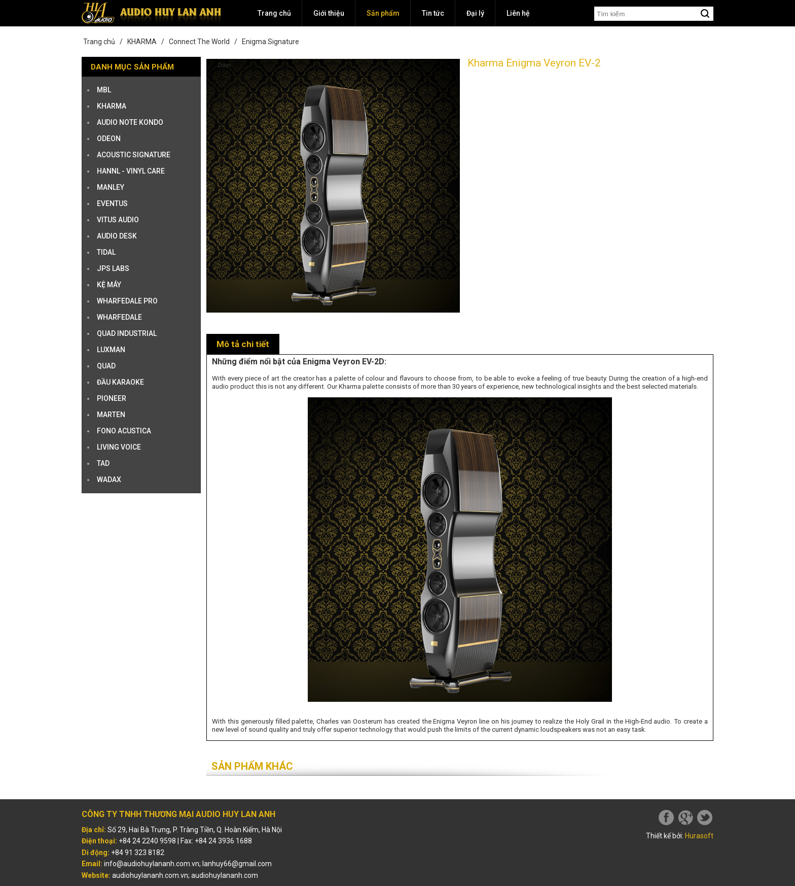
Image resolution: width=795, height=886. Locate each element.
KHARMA (142, 42)
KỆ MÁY (109, 285)
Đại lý (475, 13)
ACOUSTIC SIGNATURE (133, 155)
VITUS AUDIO (118, 220)
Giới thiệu (328, 13)
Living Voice (119, 447)
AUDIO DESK (117, 236)
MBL (104, 90)
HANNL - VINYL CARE (131, 171)
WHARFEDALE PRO (127, 301)
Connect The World (199, 42)
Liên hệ (518, 13)
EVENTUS (112, 203)
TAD (103, 463)
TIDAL (106, 252)
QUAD (106, 366)
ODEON (109, 138)
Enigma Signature (270, 42)
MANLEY (110, 187)
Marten (111, 415)
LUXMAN (111, 350)
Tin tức (433, 13)
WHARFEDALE (119, 317)
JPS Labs (113, 268)
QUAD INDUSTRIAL (127, 333)
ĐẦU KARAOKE (120, 382)
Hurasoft (699, 836)
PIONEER (111, 398)
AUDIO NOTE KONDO (130, 122)
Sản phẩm (383, 13)
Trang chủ (274, 13)
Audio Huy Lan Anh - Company (391, 820)
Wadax (109, 479)
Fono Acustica (124, 431)
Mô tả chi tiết (242, 344)
